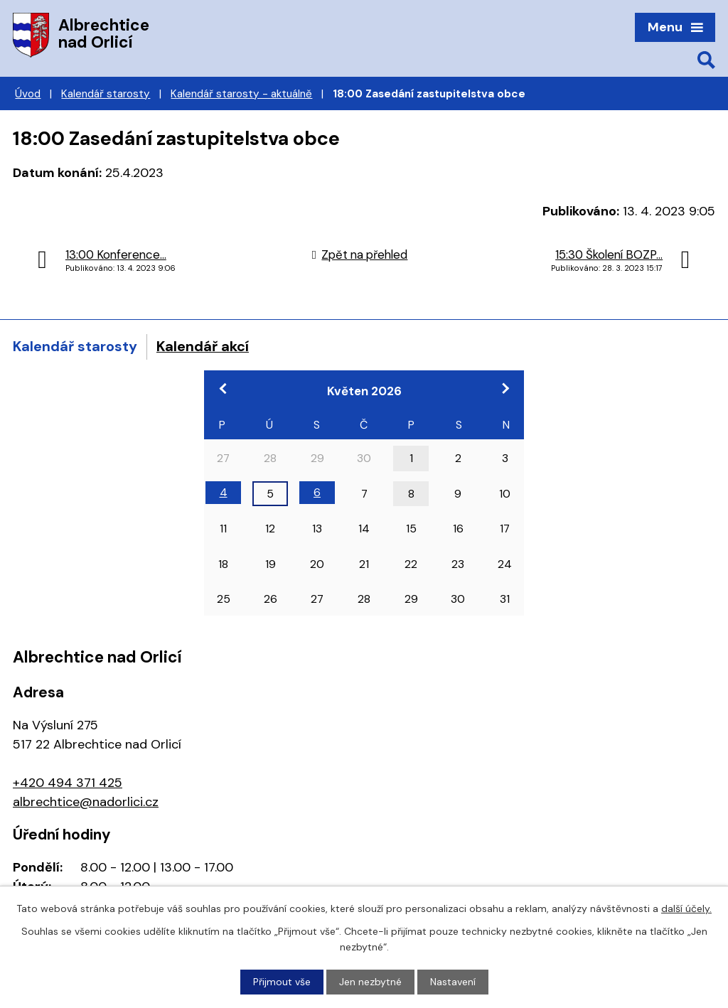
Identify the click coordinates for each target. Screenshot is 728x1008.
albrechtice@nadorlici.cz (86, 801)
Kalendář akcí (202, 346)
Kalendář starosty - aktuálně (241, 94)
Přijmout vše (282, 981)
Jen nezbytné (370, 981)
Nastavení (453, 981)
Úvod (28, 94)
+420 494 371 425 (67, 782)
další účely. (686, 908)
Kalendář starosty (105, 94)
